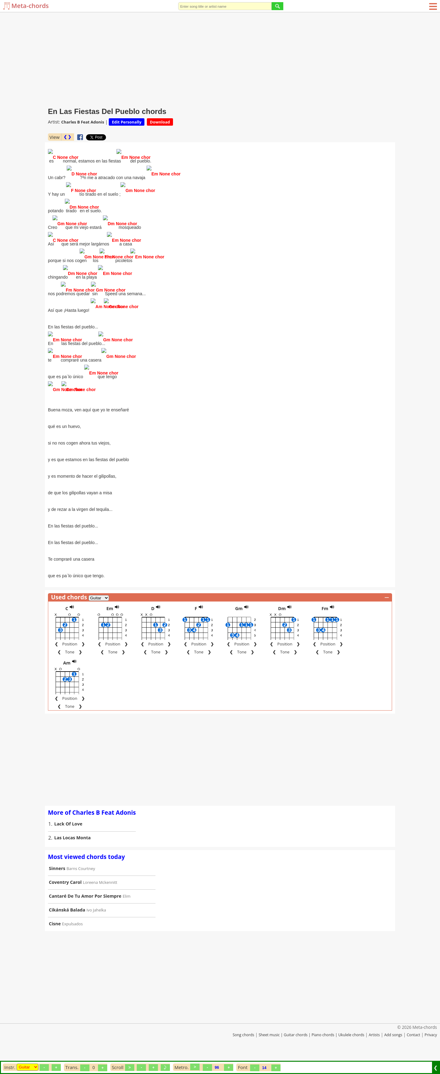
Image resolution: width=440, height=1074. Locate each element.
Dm (282, 622)
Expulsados (72, 938)
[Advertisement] (220, 58)
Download (160, 122)
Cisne (55, 938)
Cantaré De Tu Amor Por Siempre (85, 910)
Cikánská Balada (67, 924)
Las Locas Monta (72, 852)
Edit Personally (126, 122)
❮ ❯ (67, 136)
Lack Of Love (68, 838)
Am (66, 677)
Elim (126, 910)
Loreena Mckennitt (100, 896)
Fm (324, 622)
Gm (239, 622)
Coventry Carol (65, 896)
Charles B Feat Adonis (82, 122)
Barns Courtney (81, 882)
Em (109, 622)
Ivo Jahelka (96, 924)
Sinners (57, 882)
